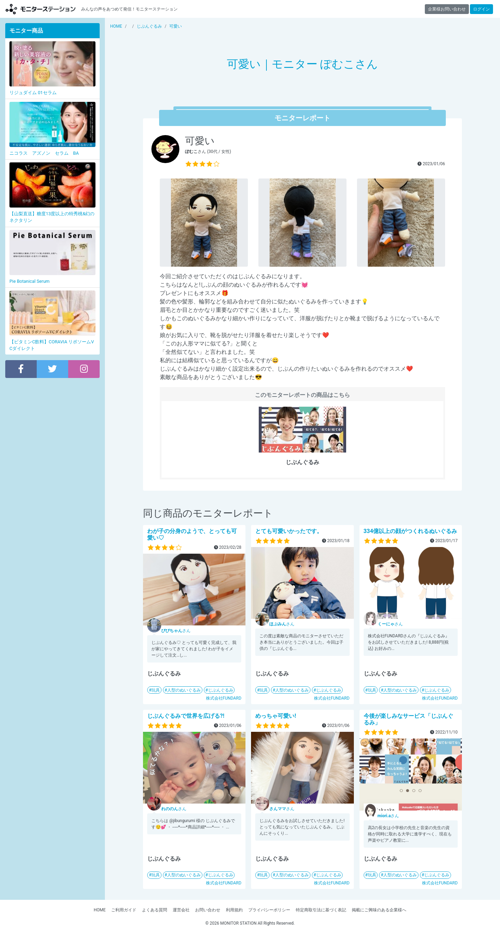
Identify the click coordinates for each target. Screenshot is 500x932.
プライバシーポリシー (269, 910)
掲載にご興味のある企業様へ (379, 910)
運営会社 (181, 910)
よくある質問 (154, 910)
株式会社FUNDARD (224, 698)
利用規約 (234, 910)
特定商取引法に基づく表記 (321, 910)
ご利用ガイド (123, 910)
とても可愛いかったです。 (288, 531)
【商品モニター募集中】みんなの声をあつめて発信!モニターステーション (41, 9)
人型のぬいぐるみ (184, 690)
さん (176, 630)
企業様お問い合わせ (447, 9)
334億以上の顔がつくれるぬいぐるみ (410, 531)
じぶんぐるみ (220, 690)
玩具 (155, 690)
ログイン (481, 9)
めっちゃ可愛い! (275, 716)
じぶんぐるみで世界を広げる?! (185, 716)
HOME (100, 910)
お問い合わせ (207, 910)
